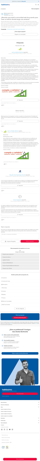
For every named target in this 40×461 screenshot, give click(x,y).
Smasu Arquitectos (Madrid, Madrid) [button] (17, 201)
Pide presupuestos (20, 459)
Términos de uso (5, 435)
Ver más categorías (20, 308)
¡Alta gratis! (23, 1)
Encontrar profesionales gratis (20, 317)
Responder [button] (20, 100)
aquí (11, 323)
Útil (3, 105)
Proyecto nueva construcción (8, 254)
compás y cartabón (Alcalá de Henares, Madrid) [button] (17, 53)
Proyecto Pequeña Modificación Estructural (11, 265)
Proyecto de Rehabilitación (8, 262)
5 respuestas (3, 29)
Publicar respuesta (30, 241)
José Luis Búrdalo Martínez (17, 52)
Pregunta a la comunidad (20, 34)
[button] (20, 402)
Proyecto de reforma (6, 257)
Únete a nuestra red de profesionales (20, 353)
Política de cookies (5, 440)
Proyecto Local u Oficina (7, 268)
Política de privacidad (6, 437)
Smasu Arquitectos (17, 199)
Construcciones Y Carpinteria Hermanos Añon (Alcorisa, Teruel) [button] (17, 176)
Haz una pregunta (35, 8)
